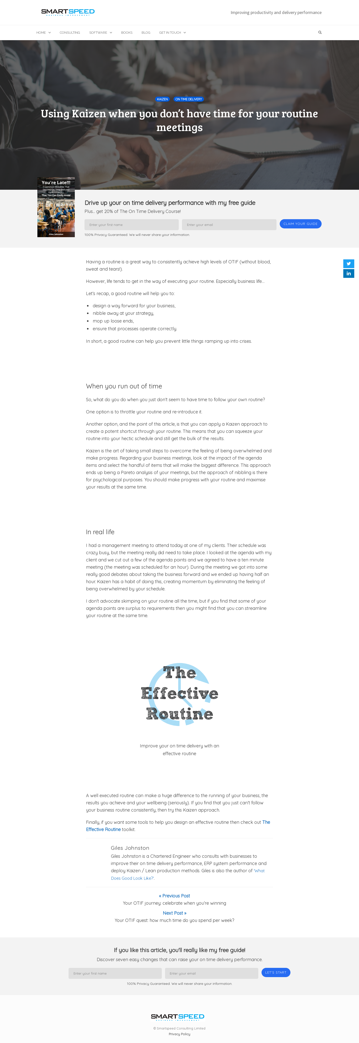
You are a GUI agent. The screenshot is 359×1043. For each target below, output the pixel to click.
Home (41, 32)
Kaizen (162, 99)
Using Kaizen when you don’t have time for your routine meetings (179, 119)
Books (126, 32)
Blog (146, 32)
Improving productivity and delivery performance (276, 12)
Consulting (70, 32)
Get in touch (170, 32)
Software (98, 32)
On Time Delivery (189, 99)
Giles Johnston (130, 849)
